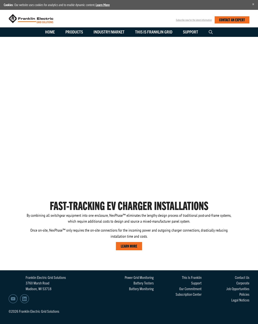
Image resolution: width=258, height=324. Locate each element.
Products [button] (74, 31)
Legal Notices (240, 300)
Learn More (103, 5)
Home (50, 31)
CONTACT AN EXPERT (232, 19)
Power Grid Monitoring (139, 277)
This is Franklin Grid (153, 31)
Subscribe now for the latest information (194, 19)
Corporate (242, 283)
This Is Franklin (192, 277)
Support (190, 31)
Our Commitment (190, 288)
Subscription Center (189, 294)
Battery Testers (143, 283)
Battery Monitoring (141, 288)
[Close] (253, 4)
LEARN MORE (129, 245)
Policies (244, 294)
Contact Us (242, 277)
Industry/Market (109, 31)
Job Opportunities (237, 288)
